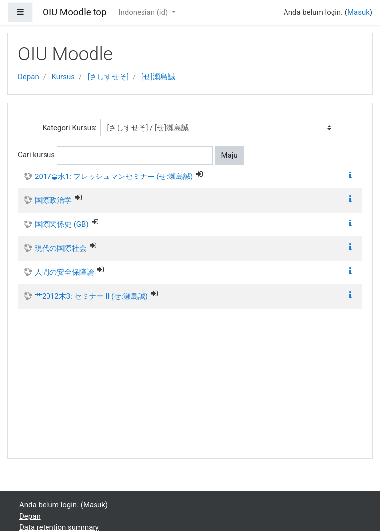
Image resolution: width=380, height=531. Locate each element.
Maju (229, 155)
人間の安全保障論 (64, 272)
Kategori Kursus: (70, 127)
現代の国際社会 (61, 248)
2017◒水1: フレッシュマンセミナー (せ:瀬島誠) (114, 176)
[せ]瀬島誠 (158, 76)
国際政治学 (53, 200)
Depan (28, 76)
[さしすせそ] (108, 76)
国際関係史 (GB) (62, 224)
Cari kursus (36, 154)
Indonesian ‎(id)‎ (143, 12)
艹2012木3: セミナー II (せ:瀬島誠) (91, 296)
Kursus (63, 76)
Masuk (358, 12)
